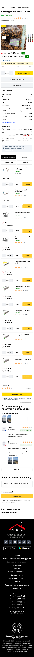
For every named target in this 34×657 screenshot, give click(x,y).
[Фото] (13, 37)
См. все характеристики (8, 122)
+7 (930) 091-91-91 (17, 608)
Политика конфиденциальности (17, 585)
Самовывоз (25, 162)
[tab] (15, 47)
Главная (17, 555)
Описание (24, 157)
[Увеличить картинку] (9, 419)
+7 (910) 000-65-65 (17, 602)
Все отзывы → (17, 469)
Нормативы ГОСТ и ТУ (17, 578)
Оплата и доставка (8, 162)
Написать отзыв (17, 394)
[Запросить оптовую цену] (17, 79)
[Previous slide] (4, 37)
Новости (17, 582)
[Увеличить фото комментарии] (10, 460)
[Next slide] (23, 37)
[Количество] (7, 73)
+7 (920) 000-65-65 (17, 605)
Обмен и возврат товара (17, 572)
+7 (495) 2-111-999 (17, 599)
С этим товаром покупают (8, 157)
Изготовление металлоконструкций (17, 559)
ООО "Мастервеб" (23, 651)
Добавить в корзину (24, 73)
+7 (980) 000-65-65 (17, 596)
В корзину (27, 184)
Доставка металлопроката (17, 562)
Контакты (17, 588)
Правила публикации (25, 402)
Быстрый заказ (17, 85)
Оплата (17, 568)
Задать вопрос (17, 496)
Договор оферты (17, 575)
